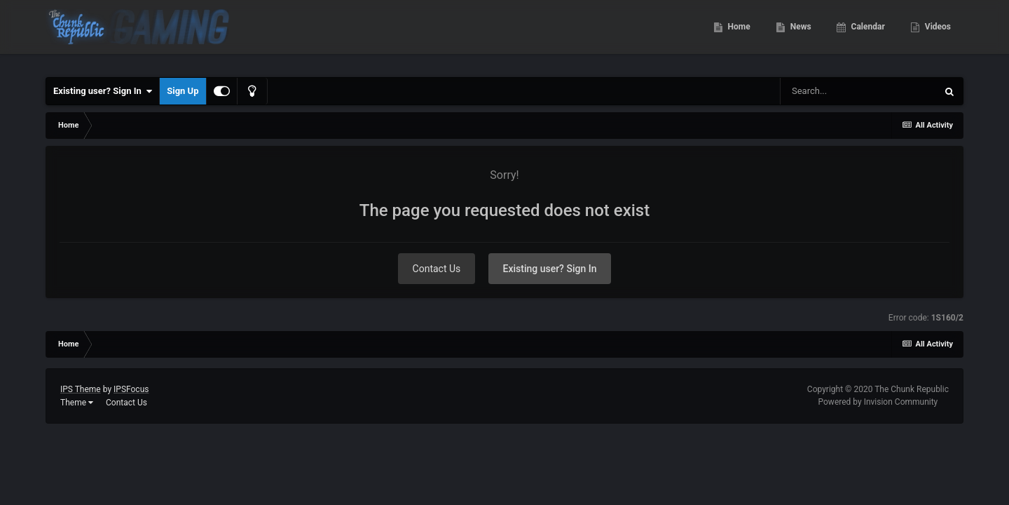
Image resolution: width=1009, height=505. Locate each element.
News (799, 35)
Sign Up (182, 91)
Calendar (867, 35)
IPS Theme (80, 389)
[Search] (858, 91)
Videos (937, 35)
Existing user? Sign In (102, 91)
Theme (76, 403)
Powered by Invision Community (878, 402)
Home (738, 35)
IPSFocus (131, 389)
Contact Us (437, 268)
